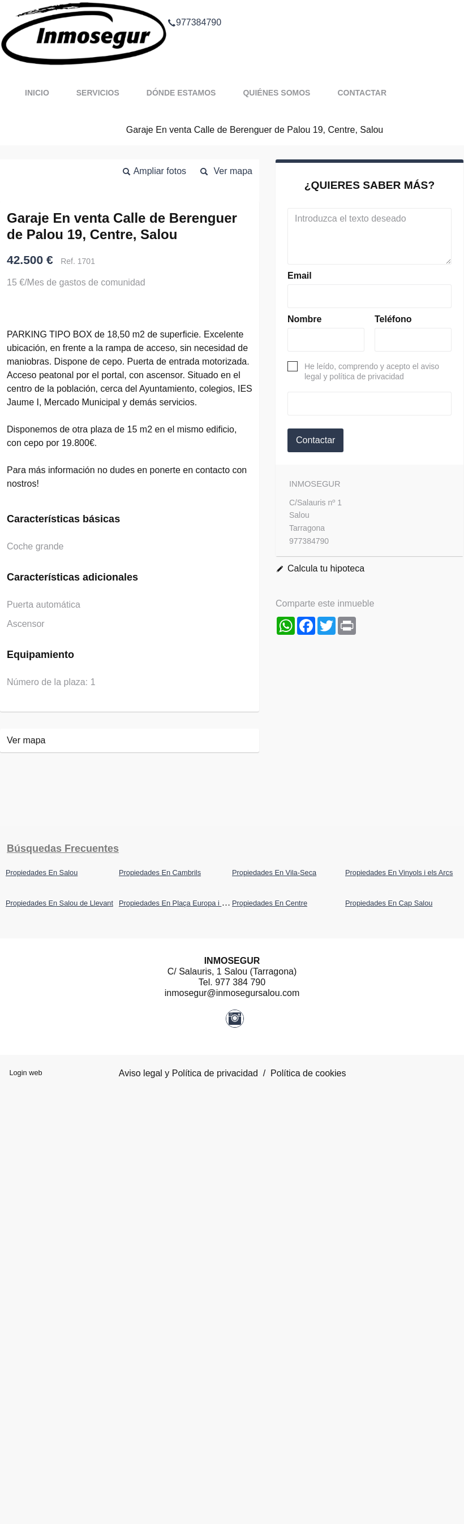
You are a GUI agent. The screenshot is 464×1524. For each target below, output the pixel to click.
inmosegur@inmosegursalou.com (232, 993)
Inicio (37, 92)
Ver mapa (233, 171)
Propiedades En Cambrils (160, 872)
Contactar (361, 92)
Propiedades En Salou (42, 872)
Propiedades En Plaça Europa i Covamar (185, 903)
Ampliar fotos (160, 171)
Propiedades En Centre (269, 903)
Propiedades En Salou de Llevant (59, 903)
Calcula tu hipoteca (325, 568)
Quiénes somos (276, 92)
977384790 (194, 8)
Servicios (97, 92)
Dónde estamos (181, 92)
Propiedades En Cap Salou (388, 903)
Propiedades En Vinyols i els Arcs (399, 872)
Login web (25, 1072)
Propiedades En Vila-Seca (274, 872)
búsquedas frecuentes (63, 848)
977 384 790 (240, 982)
